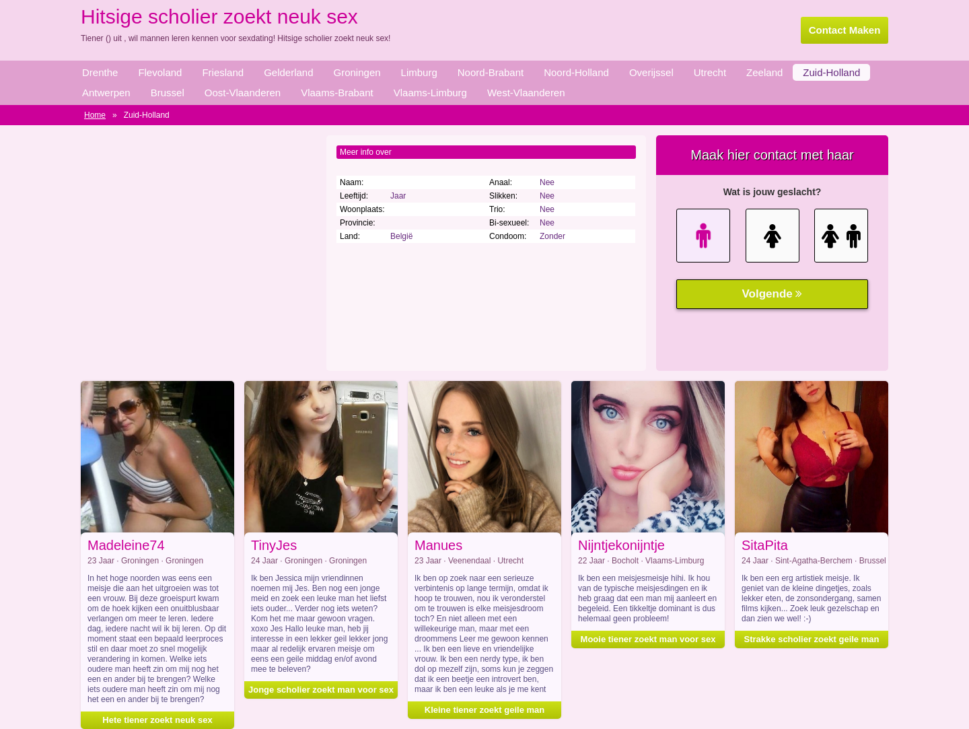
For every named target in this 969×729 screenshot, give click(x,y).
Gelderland (288, 72)
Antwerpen (106, 92)
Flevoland (160, 72)
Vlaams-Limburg (430, 92)
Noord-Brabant (491, 72)
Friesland (223, 72)
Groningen (357, 72)
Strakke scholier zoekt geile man (812, 639)
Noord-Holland (576, 72)
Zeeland (764, 72)
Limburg (419, 72)
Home (95, 115)
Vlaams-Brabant (337, 92)
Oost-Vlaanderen (243, 92)
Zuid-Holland (831, 72)
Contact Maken (845, 30)
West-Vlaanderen (526, 92)
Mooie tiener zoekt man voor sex (648, 639)
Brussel (167, 92)
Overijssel (651, 72)
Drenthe (100, 72)
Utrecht (710, 72)
